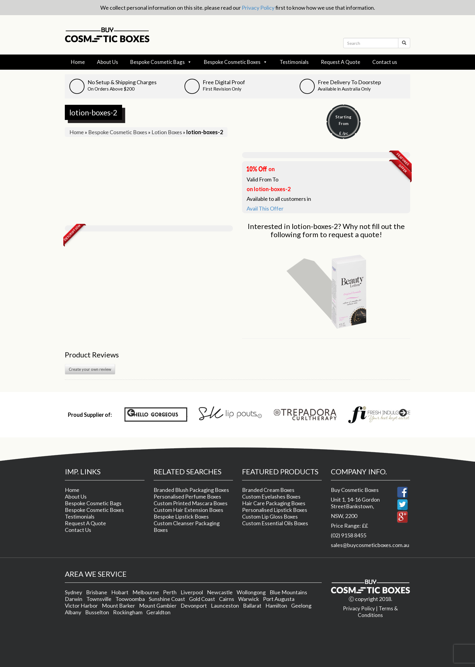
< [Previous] (131, 413)
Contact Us (78, 529)
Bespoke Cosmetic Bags (161, 62)
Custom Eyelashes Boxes (271, 496)
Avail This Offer (265, 208)
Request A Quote (340, 62)
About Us (107, 62)
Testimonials (294, 62)
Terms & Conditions (378, 611)
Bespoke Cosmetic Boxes (235, 62)
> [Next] (402, 413)
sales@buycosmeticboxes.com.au (370, 545)
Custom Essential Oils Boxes (275, 523)
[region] (267, 414)
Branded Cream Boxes (268, 489)
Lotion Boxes (166, 132)
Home (78, 62)
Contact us (384, 62)
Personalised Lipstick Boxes (274, 509)
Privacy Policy (258, 7)
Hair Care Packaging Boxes (273, 503)
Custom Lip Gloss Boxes (270, 516)
